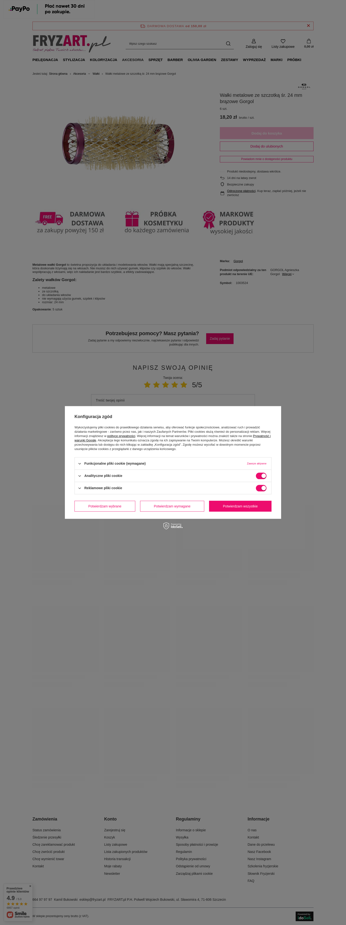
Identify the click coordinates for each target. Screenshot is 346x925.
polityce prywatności (121, 436)
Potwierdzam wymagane (172, 506)
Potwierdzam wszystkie (240, 506)
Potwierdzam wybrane (105, 506)
